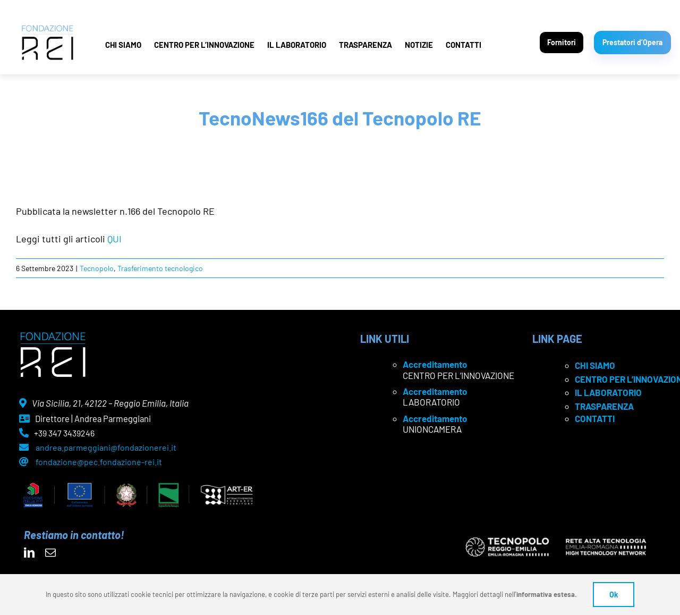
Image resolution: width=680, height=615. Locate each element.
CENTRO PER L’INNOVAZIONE (204, 44)
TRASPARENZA (365, 44)
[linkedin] (29, 552)
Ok (613, 594)
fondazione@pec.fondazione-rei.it (99, 462)
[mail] (50, 552)
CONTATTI (463, 44)
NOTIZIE (419, 44)
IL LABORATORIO (296, 44)
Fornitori (561, 42)
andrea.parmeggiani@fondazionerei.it (106, 447)
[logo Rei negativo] (53, 336)
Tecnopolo (97, 268)
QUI (114, 239)
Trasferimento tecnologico (160, 268)
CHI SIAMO (123, 44)
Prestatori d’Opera (632, 42)
